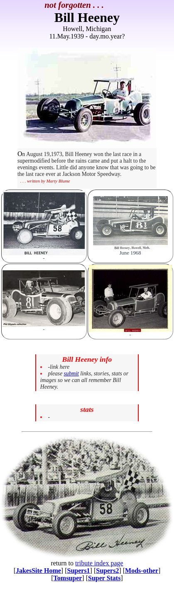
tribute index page (99, 563)
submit (71, 373)
